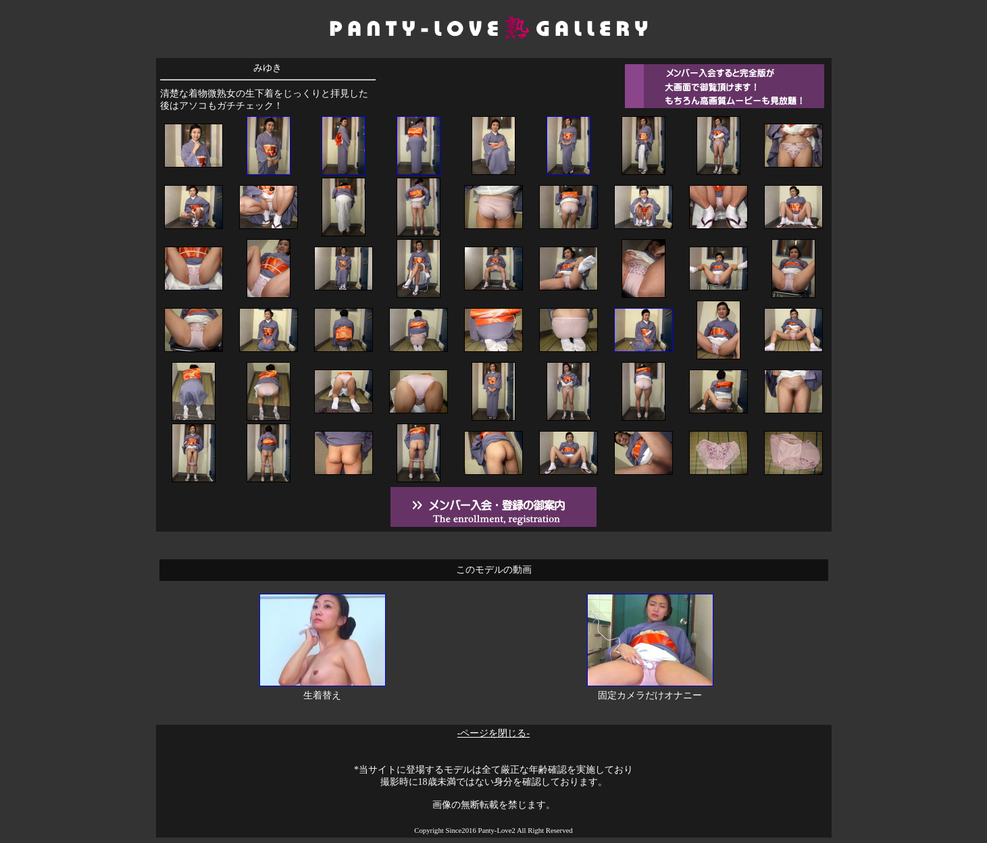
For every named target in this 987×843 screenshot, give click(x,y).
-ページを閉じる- (493, 733)
